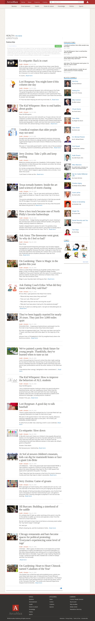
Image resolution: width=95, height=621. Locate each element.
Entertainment (25, 6)
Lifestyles (25, 64)
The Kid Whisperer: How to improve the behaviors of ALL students (38, 379)
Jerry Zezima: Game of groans (35, 481)
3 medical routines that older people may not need (38, 131)
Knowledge (61, 6)
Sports (81, 6)
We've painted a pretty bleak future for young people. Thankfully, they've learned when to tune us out (39, 351)
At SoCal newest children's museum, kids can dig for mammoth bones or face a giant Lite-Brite (40, 457)
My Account (73, 602)
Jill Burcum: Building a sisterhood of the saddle (38, 508)
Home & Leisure (49, 6)
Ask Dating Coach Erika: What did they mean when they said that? (40, 286)
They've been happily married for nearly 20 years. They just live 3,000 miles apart (40, 317)
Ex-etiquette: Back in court (33, 60)
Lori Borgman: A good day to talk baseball (37, 405)
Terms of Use (76, 618)
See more (85, 262)
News (51, 599)
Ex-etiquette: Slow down (32, 430)
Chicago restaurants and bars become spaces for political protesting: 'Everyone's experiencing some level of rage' (39, 539)
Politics (71, 6)
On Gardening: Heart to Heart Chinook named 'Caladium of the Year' (39, 567)
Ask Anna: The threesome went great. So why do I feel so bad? (39, 237)
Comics (51, 602)
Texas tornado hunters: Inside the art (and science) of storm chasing (38, 186)
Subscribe (58, 46)
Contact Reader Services (76, 599)
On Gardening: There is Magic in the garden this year (38, 262)
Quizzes (51, 607)
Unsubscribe (84, 618)
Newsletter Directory (75, 609)
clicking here (46, 55)
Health (37, 6)
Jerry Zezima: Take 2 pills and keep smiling (37, 155)
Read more (29, 76)
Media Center (73, 607)
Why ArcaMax (73, 604)
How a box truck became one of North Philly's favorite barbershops (39, 213)
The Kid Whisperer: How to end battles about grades (40, 107)
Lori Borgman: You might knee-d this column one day (39, 83)
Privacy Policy (69, 618)
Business (14, 6)
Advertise (62, 618)
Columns (51, 604)
